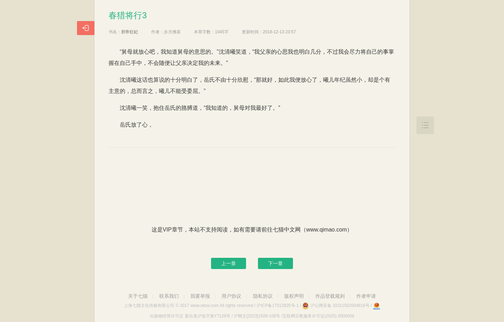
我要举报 (200, 296)
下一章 (275, 263)
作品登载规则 (330, 296)
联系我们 (169, 296)
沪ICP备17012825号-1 (278, 305)
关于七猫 (138, 296)
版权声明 (294, 296)
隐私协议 (263, 296)
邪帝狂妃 (129, 31)
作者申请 (366, 296)
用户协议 (231, 296)
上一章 (228, 263)
